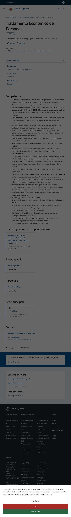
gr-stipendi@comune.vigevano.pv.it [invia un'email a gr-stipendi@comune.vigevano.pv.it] (20, 339)
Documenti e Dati (11, 438)
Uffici (7, 423)
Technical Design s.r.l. (18, 512)
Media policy (40, 475)
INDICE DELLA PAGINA (35, 60)
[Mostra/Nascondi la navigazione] (4, 8)
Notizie (54, 420)
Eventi (54, 438)
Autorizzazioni (25, 435)
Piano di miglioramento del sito (42, 489)
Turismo (39, 450)
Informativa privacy (42, 469)
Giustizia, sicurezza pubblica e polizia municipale (42, 423)
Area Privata (9, 500)
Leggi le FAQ (25, 463)
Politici (8, 429)
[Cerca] (63, 8)
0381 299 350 (14, 337)
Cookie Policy (41, 472)
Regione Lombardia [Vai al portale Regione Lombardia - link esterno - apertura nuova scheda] (11, 2)
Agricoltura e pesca (27, 420)
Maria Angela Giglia (14, 265)
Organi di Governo (11, 426)
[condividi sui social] (10, 43)
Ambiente (24, 423)
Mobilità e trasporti (42, 435)
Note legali (40, 477)
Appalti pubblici (25, 432)
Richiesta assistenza (27, 477)
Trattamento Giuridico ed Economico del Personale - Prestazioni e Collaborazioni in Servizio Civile (18, 239)
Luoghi (54, 436)
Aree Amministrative (12, 420)
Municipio (13, 311)
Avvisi (54, 423)
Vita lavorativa (41, 453)
